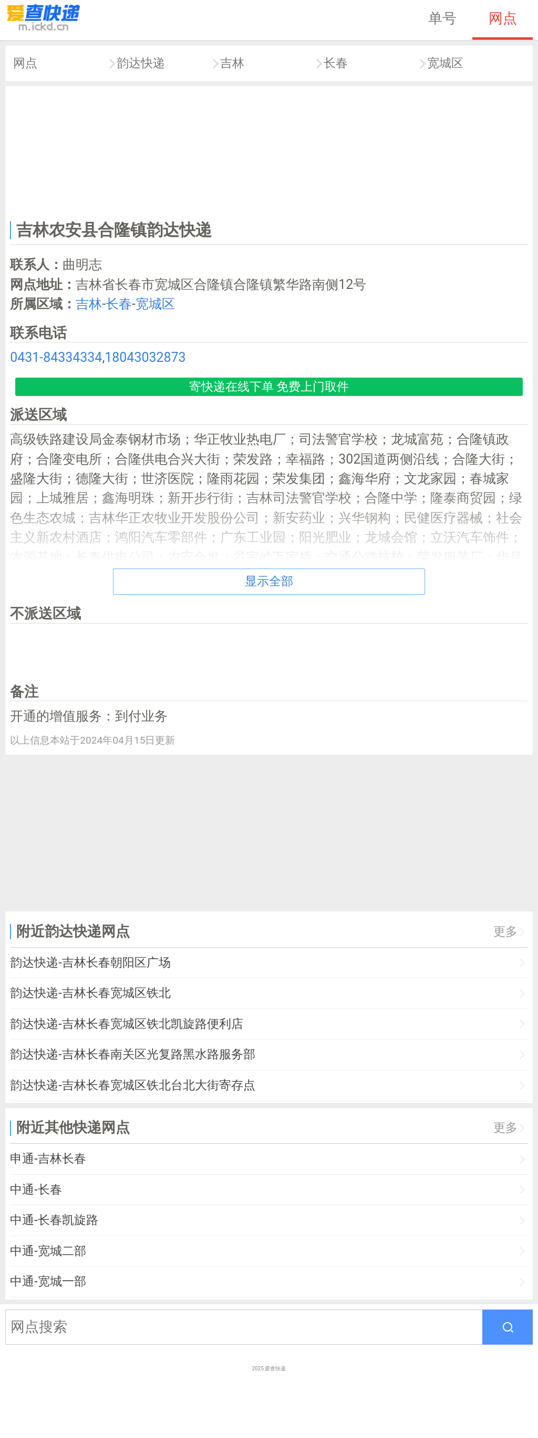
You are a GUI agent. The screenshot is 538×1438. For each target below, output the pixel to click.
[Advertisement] (269, 151)
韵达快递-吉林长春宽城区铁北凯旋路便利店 (126, 1024)
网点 (503, 18)
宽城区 (445, 63)
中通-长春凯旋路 (54, 1220)
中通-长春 (35, 1190)
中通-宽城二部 (48, 1251)
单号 (442, 18)
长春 (336, 63)
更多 (505, 932)
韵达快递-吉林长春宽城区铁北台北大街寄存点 (132, 1085)
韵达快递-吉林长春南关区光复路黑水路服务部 (132, 1054)
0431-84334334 (56, 357)
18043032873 (145, 357)
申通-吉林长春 (48, 1159)
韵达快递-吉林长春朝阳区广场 (90, 963)
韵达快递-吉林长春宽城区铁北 (90, 993)
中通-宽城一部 (48, 1281)
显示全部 (269, 581)
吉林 (232, 63)
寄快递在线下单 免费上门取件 (269, 387)
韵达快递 (141, 63)
